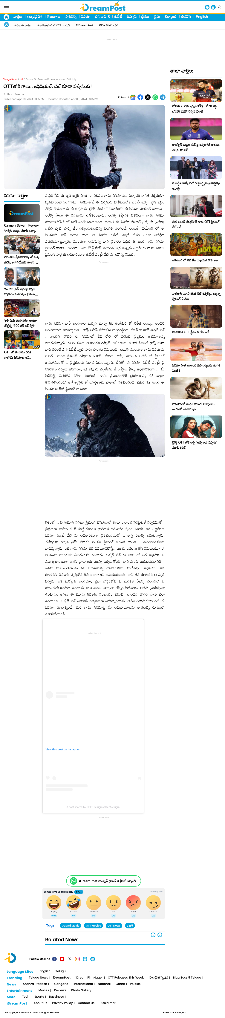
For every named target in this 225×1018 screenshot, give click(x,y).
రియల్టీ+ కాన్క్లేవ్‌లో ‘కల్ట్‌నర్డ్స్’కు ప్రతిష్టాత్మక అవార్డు (196, 185)
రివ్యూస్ (132, 16)
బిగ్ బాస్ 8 (102, 16)
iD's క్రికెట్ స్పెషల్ (158, 977)
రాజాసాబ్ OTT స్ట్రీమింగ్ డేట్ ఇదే (190, 332)
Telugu (61, 971)
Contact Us (86, 1003)
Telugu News (10, 79)
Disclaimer (108, 1003)
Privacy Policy (62, 1003)
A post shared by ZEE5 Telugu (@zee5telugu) (93, 807)
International (83, 984)
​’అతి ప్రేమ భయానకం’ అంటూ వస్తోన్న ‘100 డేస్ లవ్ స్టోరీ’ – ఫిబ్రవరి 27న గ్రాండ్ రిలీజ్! (21, 323)
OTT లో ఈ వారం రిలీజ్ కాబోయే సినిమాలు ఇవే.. (18, 355)
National (104, 984)
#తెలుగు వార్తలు (23, 25)
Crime (120, 984)
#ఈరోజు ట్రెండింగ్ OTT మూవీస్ (53, 25)
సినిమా (85, 16)
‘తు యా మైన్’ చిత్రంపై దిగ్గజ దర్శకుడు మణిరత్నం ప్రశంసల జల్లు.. (20, 291)
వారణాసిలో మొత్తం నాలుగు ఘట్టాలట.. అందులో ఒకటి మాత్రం (193, 406)
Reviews (60, 990)
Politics (135, 984)
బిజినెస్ (186, 16)
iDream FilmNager (89, 977)
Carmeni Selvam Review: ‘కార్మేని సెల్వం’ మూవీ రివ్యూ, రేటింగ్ (21, 228)
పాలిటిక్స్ (70, 16)
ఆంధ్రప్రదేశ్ (34, 16)
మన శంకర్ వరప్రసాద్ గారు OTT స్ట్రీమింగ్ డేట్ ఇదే (196, 224)
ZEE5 (130, 925)
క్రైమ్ (157, 16)
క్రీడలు (145, 16)
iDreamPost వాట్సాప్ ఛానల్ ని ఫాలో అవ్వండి (107, 881)
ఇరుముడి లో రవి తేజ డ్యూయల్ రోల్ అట (195, 260)
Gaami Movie (70, 925)
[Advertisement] (112, 49)
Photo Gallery (81, 990)
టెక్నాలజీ (171, 16)
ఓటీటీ (118, 16)
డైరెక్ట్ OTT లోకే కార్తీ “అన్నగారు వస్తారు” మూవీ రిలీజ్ (194, 445)
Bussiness (56, 997)
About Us (40, 1003)
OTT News (114, 925)
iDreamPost (62, 977)
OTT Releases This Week (126, 977)
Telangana (60, 984)
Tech (25, 997)
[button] (159, 935)
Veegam (181, 1012)
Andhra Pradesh (35, 984)
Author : (14, 94)
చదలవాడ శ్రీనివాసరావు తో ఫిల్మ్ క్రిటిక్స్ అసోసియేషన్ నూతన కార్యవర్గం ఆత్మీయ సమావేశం (21, 259)
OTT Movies (93, 925)
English (202, 16)
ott (21, 79)
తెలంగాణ (53, 16)
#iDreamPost (84, 25)
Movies (44, 990)
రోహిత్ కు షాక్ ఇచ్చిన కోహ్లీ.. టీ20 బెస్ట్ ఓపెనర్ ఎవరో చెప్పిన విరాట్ (194, 108)
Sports (39, 997)
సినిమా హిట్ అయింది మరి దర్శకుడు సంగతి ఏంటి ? (196, 368)
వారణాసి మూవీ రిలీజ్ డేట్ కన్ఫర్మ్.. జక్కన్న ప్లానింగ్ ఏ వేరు (196, 296)
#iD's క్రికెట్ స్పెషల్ (108, 25)
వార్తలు (17, 16)
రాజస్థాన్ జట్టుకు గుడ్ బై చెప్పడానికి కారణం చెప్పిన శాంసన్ (196, 147)
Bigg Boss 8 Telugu (187, 977)
